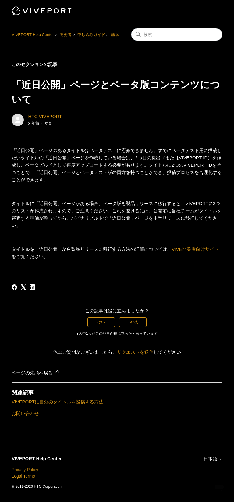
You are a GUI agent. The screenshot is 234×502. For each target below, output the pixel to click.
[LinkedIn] (32, 287)
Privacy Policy (25, 469)
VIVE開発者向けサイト (195, 249)
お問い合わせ (25, 413)
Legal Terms (23, 476)
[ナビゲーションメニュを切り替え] (211, 11)
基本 (115, 34)
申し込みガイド (91, 34)
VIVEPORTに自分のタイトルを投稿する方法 (57, 401)
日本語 (213, 458)
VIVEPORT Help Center (33, 34)
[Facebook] (14, 287)
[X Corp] (23, 287)
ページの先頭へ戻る (36, 371)
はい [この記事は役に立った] (101, 322)
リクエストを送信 (135, 352)
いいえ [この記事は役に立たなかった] (132, 322)
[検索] (176, 34)
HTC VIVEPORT (45, 116)
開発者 (66, 34)
